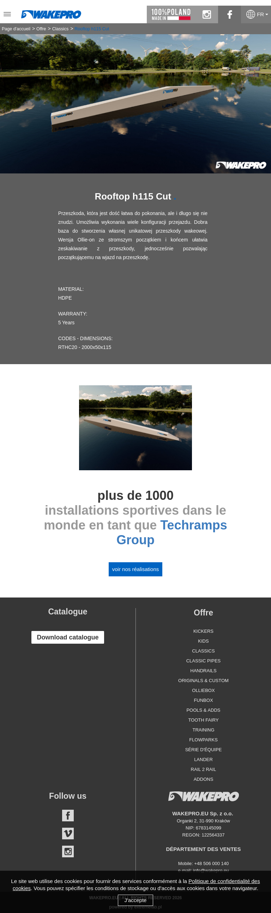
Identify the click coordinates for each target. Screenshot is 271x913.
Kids (203, 641)
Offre (41, 28)
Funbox (203, 700)
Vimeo (68, 833)
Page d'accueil (16, 28)
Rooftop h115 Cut (91, 28)
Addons (203, 779)
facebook (229, 14)
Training (203, 730)
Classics (60, 28)
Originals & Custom (203, 680)
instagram (206, 14)
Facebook (68, 815)
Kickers (203, 631)
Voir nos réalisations (135, 569)
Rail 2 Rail (203, 769)
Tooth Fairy (203, 720)
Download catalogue (67, 637)
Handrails (203, 670)
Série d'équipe (203, 749)
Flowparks (203, 739)
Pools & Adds (203, 710)
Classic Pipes (203, 660)
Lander (203, 759)
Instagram (68, 851)
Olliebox (203, 690)
